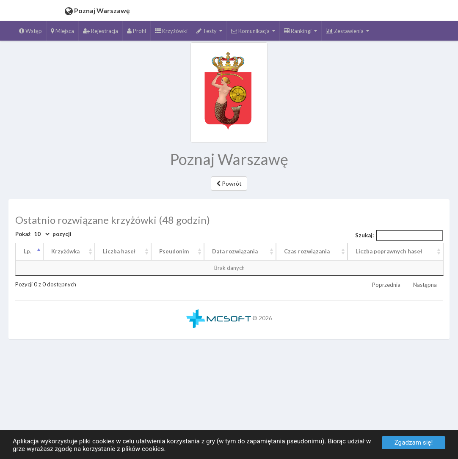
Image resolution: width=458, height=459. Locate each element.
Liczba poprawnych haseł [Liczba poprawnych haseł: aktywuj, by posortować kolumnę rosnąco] (389, 251)
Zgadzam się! (414, 442)
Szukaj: (399, 235)
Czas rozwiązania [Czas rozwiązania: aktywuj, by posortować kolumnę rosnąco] (307, 251)
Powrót (229, 183)
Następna (425, 284)
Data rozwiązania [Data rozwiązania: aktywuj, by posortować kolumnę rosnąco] (235, 251)
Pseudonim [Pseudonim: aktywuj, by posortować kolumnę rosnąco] (174, 251)
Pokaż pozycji (43, 234)
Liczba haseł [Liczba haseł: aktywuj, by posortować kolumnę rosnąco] (119, 251)
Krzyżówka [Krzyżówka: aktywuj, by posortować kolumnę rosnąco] (65, 251)
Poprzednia (386, 284)
